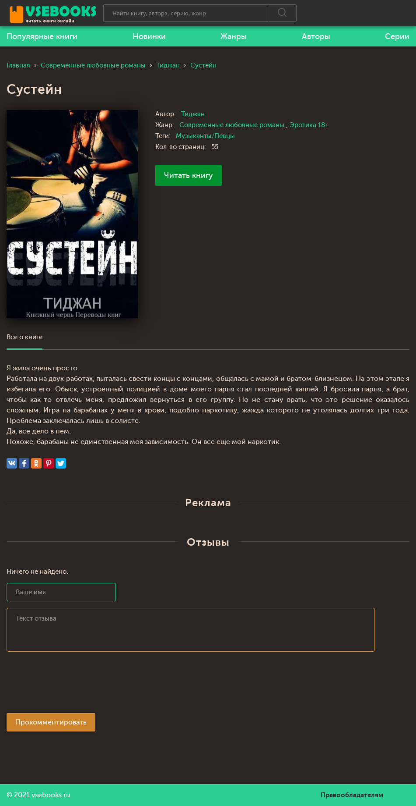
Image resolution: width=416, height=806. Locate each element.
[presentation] (73, 685)
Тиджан (193, 114)
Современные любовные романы (232, 125)
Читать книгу (188, 175)
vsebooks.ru (50, 795)
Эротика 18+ (309, 125)
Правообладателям (352, 795)
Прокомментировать (51, 722)
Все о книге (24, 337)
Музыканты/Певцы (205, 136)
